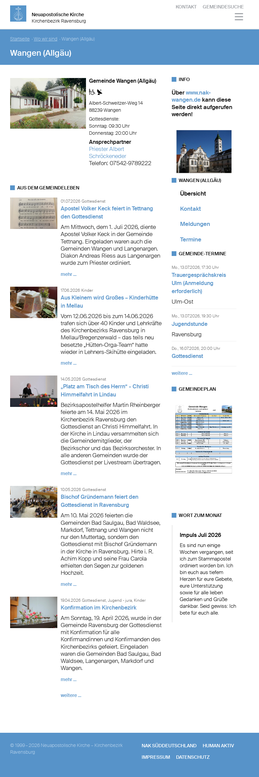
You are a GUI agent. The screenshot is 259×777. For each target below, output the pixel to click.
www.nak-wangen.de (191, 96)
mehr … (69, 274)
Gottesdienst (187, 356)
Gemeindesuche (223, 7)
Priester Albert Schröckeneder (107, 152)
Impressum (156, 757)
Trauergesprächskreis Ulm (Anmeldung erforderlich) (199, 283)
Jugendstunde (189, 324)
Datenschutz (193, 757)
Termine (190, 239)
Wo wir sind (45, 39)
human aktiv (218, 746)
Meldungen (195, 224)
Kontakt (186, 7)
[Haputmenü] (239, 17)
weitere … (71, 695)
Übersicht (193, 193)
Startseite (20, 39)
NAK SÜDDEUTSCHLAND (169, 746)
